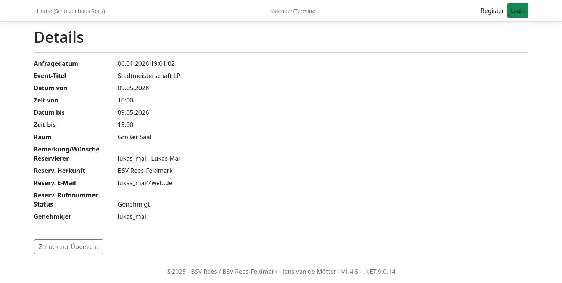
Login (518, 10)
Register (492, 11)
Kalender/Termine (292, 11)
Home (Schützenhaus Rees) (71, 11)
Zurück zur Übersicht (68, 246)
